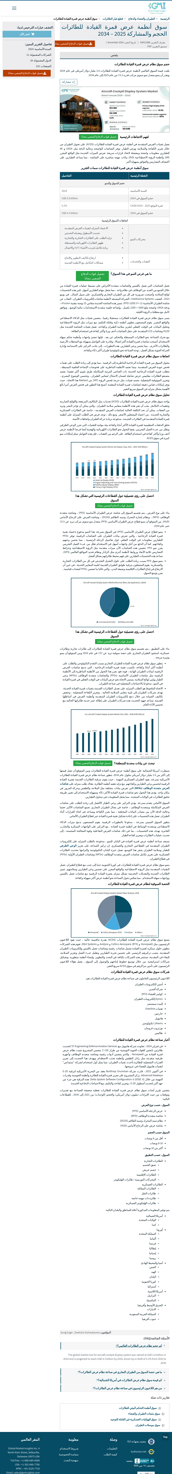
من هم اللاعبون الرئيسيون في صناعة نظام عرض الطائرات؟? (130, 1388)
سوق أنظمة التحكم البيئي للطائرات (138, 1408)
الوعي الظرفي (68, 845)
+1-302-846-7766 (30, 1464)
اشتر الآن (27, 34)
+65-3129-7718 (31, 1468)
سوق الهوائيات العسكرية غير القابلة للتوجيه (133, 1419)
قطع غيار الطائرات (113, 19)
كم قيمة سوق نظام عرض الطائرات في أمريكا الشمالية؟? (132, 1380)
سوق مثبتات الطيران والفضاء (144, 1413)
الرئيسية (164, 19)
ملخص (114, 55)
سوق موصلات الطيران (147, 1425)
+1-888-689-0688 (30, 1460)
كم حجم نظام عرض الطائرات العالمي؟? (142, 1346)
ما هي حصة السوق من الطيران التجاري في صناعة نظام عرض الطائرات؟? (123, 1372)
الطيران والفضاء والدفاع (141, 19)
